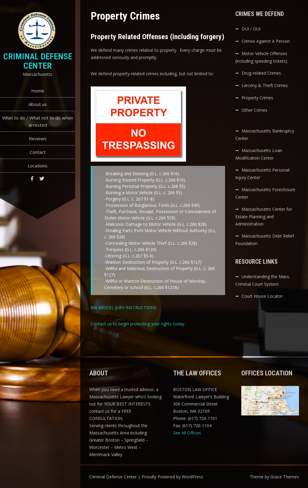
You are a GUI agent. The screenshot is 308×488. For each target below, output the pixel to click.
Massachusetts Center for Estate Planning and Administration (263, 216)
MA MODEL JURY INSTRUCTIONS (124, 307)
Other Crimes (254, 110)
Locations (37, 166)
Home (37, 91)
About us (38, 104)
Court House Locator (262, 296)
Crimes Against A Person (266, 41)
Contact (38, 152)
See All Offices (187, 433)
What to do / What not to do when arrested (37, 121)
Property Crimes (257, 98)
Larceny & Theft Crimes (265, 85)
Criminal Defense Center (37, 61)
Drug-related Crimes (261, 73)
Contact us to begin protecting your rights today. (138, 324)
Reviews (38, 138)
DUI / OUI (251, 29)
